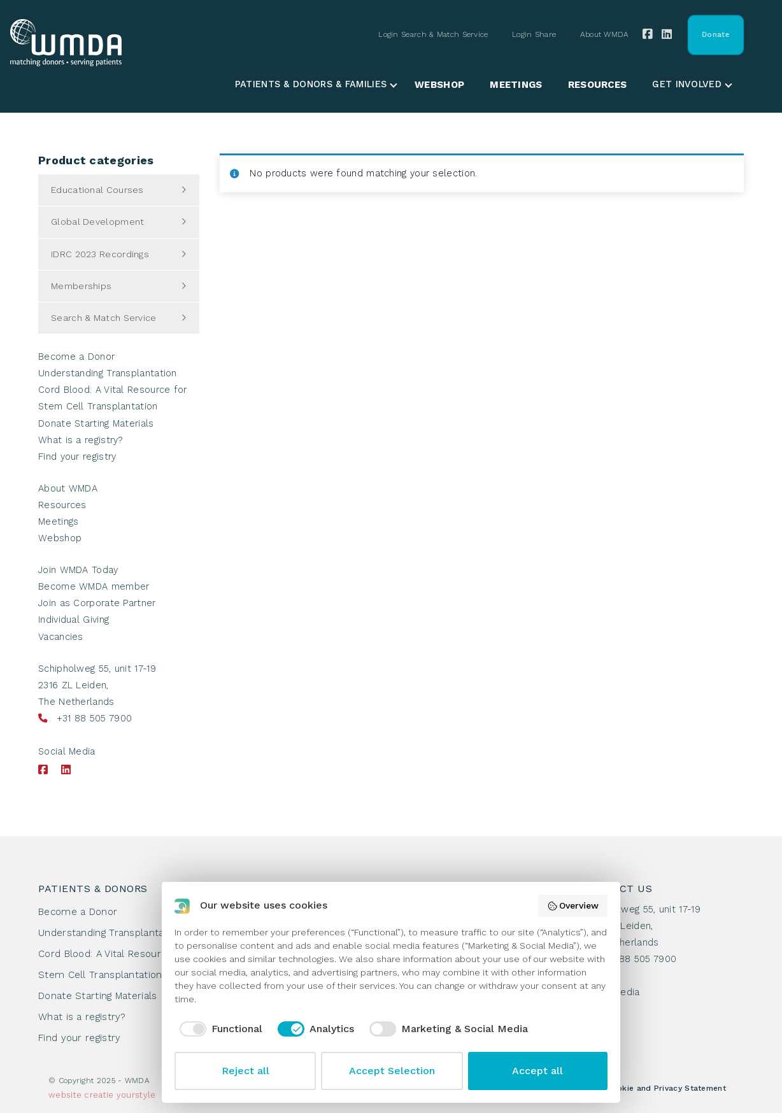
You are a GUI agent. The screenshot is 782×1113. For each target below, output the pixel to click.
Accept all (537, 1071)
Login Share (534, 34)
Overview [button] (573, 906)
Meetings (516, 84)
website (65, 1095)
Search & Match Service (104, 318)
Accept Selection (392, 1071)
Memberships (81, 286)
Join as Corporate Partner (97, 603)
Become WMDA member (93, 586)
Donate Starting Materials (96, 423)
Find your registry (77, 456)
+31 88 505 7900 (94, 718)
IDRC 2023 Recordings (100, 254)
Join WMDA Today (78, 570)
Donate (715, 34)
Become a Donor (76, 356)
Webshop (439, 84)
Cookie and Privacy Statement (666, 1088)
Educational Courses (97, 190)
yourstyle (136, 1095)
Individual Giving (73, 619)
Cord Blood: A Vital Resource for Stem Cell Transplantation (114, 964)
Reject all (245, 1071)
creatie (98, 1095)
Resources (597, 84)
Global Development (97, 221)
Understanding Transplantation (107, 373)
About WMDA (604, 34)
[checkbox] (218, 1029)
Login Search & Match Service (433, 34)
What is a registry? (81, 440)
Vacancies (60, 637)
